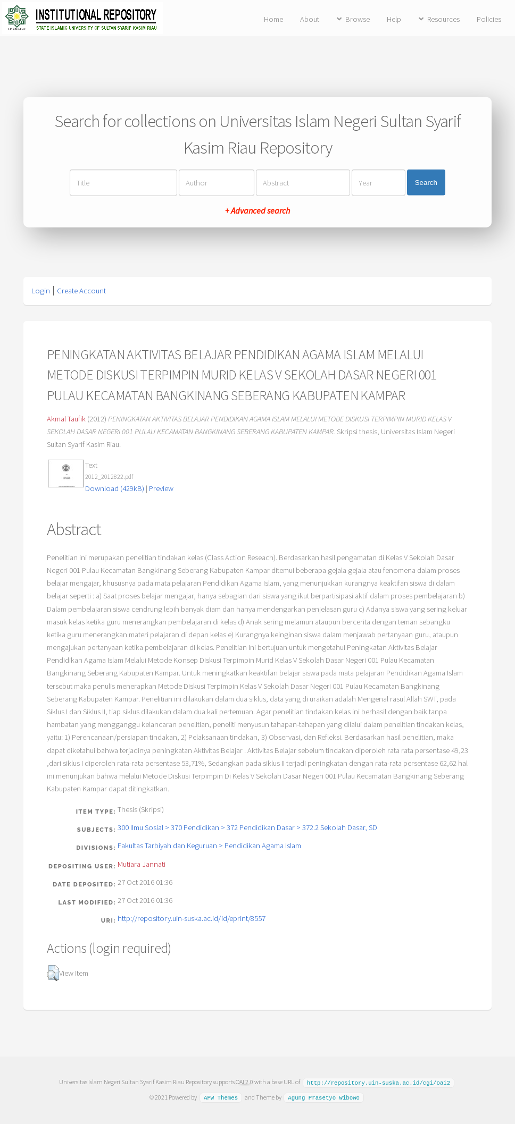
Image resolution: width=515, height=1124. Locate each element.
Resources (443, 19)
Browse (357, 19)
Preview (161, 488)
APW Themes (221, 1097)
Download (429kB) (114, 488)
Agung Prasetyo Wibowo (324, 1097)
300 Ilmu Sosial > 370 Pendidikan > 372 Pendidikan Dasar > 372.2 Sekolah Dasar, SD (247, 827)
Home (273, 19)
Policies (489, 19)
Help (394, 19)
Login (40, 290)
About (309, 19)
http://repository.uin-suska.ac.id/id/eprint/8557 (191, 918)
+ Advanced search (257, 210)
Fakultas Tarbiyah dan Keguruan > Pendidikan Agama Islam (209, 845)
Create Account (81, 290)
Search (426, 183)
